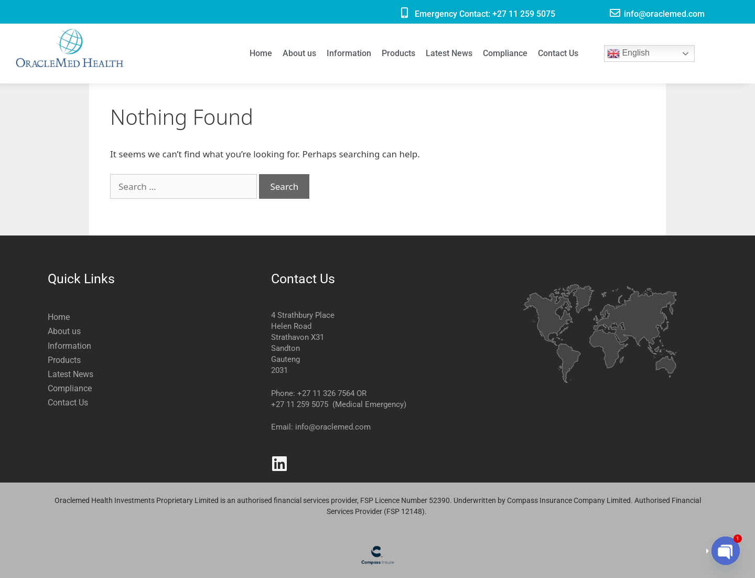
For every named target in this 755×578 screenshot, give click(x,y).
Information (349, 53)
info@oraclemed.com (664, 14)
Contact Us (558, 53)
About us (299, 53)
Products (398, 53)
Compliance (505, 53)
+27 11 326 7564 (325, 393)
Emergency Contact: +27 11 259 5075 (485, 14)
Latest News (449, 53)
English (628, 53)
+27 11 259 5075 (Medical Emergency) (338, 404)
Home (261, 53)
